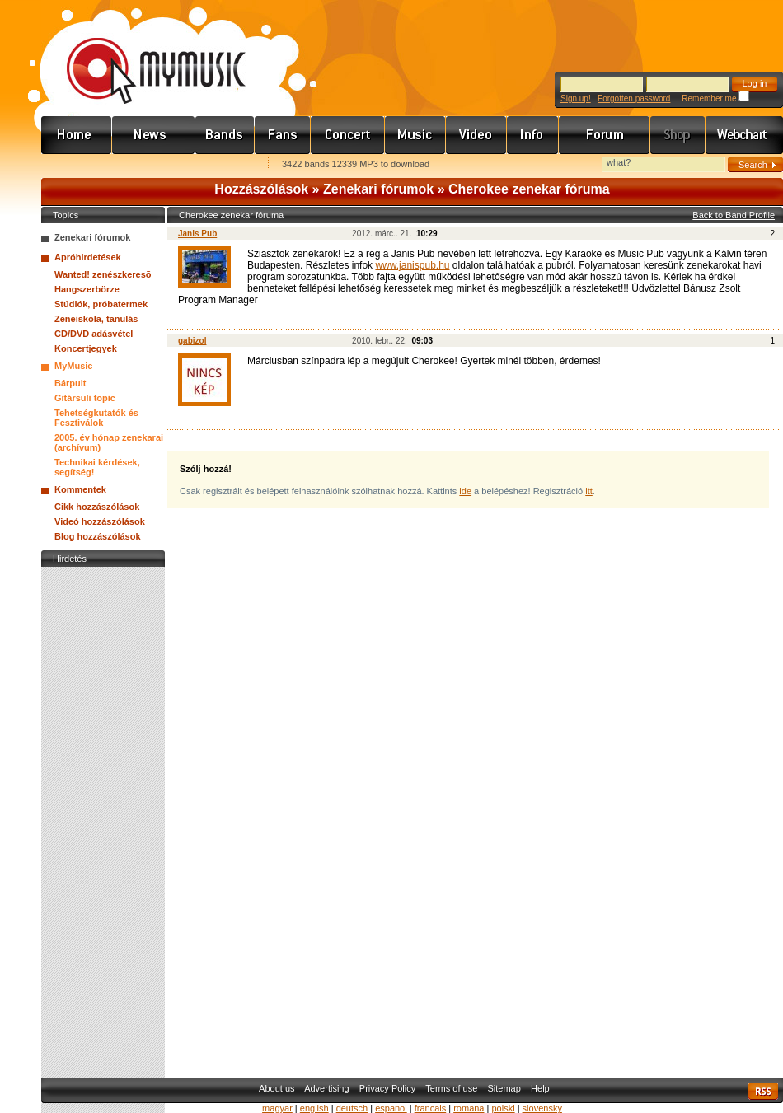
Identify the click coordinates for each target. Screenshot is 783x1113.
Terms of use (451, 1088)
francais (431, 1108)
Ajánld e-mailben (215, 165)
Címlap (76, 135)
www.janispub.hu (412, 265)
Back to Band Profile (733, 215)
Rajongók (283, 135)
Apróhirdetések (87, 257)
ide (465, 491)
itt (589, 491)
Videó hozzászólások (99, 521)
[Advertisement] (103, 818)
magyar (277, 1108)
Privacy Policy (387, 1088)
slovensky (542, 1108)
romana (468, 1108)
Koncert (348, 135)
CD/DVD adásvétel (93, 334)
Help (540, 1088)
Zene (415, 135)
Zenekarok (225, 135)
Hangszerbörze (87, 289)
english (314, 1108)
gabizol (192, 340)
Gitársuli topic (84, 398)
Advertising (326, 1088)
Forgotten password (634, 98)
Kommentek (80, 489)
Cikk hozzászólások (96, 507)
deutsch (352, 1108)
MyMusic (73, 366)
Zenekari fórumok (378, 189)
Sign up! (575, 98)
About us (276, 1088)
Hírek (153, 135)
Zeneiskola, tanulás (96, 319)
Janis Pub (197, 233)
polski (502, 1108)
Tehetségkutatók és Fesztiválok (96, 418)
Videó (476, 135)
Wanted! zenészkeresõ (103, 274)
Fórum (604, 135)
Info (533, 135)
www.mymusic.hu (142, 53)
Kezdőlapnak (145, 165)
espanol (391, 1108)
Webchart (744, 135)
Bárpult (70, 383)
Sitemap (504, 1088)
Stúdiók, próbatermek (101, 304)
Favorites (75, 165)
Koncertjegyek (85, 348)
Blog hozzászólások (97, 536)
